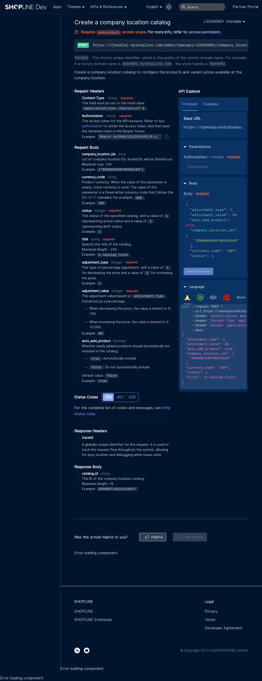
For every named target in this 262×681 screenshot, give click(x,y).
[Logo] (27, 7)
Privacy (211, 611)
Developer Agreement (224, 628)
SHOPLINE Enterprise (93, 619)
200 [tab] (108, 397)
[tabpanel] (213, 346)
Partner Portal (245, 7)
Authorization (195, 157)
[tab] (187, 297)
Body (188, 193)
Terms (210, 619)
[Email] (88, 650)
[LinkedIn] (79, 650)
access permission (204, 32)
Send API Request (198, 271)
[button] (224, 21)
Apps (57, 7)
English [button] (152, 7)
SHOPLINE (83, 611)
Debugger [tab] (190, 104)
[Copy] (167, 137)
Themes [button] (74, 7)
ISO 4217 (89, 197)
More (241, 297)
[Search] (202, 7)
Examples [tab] (211, 104)
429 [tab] (132, 397)
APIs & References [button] (106, 7)
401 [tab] (120, 397)
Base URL (192, 118)
